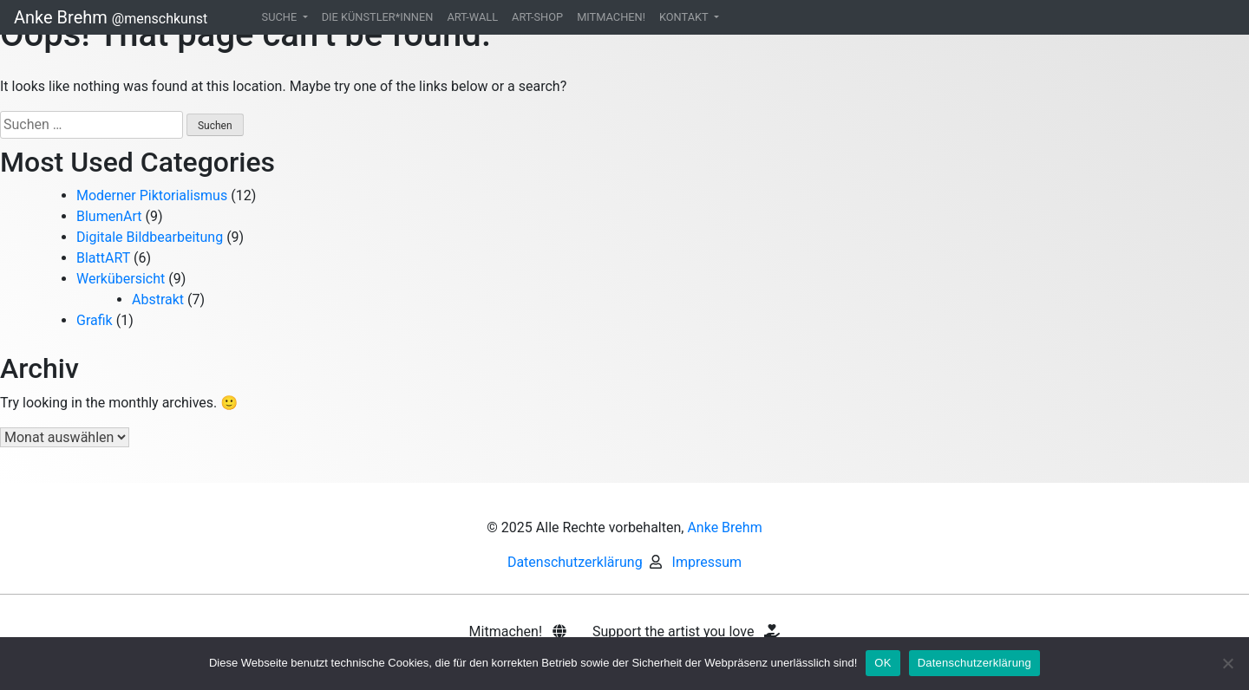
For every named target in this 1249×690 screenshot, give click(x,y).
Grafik (94, 320)
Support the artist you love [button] (686, 631)
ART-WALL (472, 16)
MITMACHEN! (611, 16)
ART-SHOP (537, 16)
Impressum (707, 562)
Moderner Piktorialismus (151, 195)
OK (882, 662)
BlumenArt (109, 216)
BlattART (103, 258)
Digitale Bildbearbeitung (149, 237)
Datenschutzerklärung (575, 562)
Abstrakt (158, 299)
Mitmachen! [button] (517, 631)
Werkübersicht (120, 278)
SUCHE (281, 16)
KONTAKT (685, 16)
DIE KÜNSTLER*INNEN (378, 16)
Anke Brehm (110, 17)
